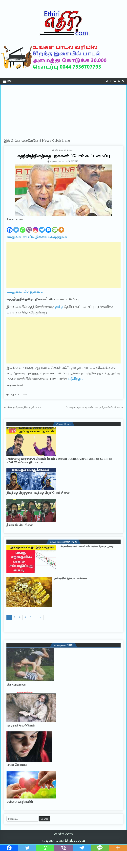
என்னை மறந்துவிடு (19, 801)
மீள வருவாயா (16, 684)
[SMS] (55, 227)
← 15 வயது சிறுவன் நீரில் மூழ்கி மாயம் (22, 407)
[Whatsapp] (22, 227)
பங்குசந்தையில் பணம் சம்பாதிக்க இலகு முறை (86, 546)
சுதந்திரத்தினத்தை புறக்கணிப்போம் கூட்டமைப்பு (63, 156)
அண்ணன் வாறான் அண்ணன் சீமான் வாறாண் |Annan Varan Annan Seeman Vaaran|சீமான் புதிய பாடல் (59, 460)
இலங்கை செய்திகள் (64, 149)
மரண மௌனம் (16, 764)
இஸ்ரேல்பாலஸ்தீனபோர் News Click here (37, 141)
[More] (61, 227)
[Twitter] (16, 227)
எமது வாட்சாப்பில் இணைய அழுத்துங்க (36, 237)
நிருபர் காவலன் (57, 161)
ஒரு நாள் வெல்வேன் (20, 725)
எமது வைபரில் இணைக (24, 292)
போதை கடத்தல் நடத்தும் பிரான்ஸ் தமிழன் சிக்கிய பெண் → (94, 407)
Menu (9, 81)
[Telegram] (42, 227)
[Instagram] (35, 227)
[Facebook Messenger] (48, 227)
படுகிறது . (75, 379)
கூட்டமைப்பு (24, 394)
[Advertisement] (63, 109)
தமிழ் (59, 307)
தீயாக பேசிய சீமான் (19, 525)
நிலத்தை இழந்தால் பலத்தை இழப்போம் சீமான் (37, 492)
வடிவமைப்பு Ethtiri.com (63, 840)
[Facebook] (10, 227)
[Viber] (29, 227)
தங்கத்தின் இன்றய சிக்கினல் (71, 578)
